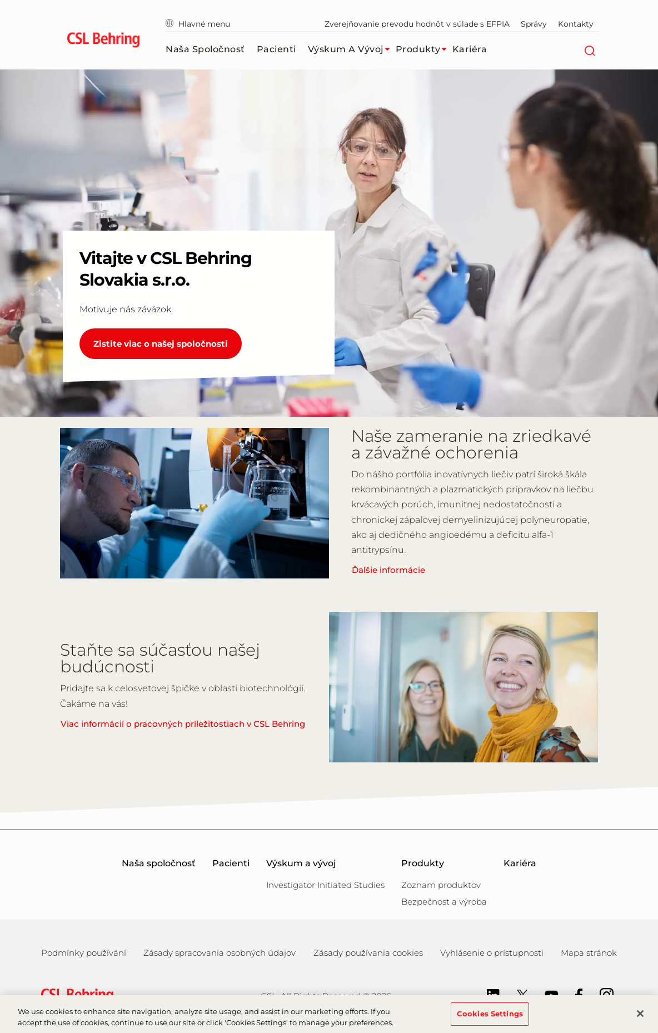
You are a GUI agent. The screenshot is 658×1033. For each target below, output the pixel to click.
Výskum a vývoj (352, 49)
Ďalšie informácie (388, 570)
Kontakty (576, 24)
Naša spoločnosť (205, 49)
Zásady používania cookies (368, 952)
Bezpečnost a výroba (444, 901)
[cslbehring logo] (103, 41)
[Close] (640, 1018)
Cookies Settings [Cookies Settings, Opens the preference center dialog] (490, 1018)
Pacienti (276, 49)
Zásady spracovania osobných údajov (219, 952)
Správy (534, 24)
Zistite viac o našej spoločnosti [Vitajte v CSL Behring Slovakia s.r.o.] (160, 343)
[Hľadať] (589, 49)
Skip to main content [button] (0, 0)
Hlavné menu (198, 24)
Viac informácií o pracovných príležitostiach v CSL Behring (183, 723)
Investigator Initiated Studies (325, 885)
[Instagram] (601, 994)
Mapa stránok (589, 952)
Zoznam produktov (441, 885)
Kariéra (469, 49)
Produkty (424, 49)
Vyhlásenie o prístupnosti (492, 952)
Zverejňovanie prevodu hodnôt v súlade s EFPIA (417, 24)
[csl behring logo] (74, 995)
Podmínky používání (83, 952)
